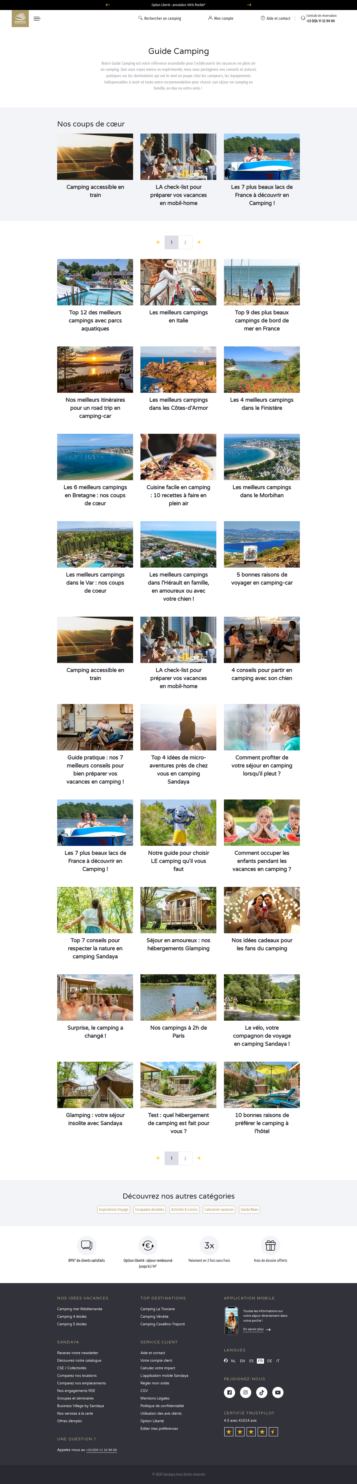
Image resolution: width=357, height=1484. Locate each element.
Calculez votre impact (157, 1368)
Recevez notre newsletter (77, 1353)
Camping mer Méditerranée (79, 1309)
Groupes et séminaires (75, 1398)
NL (233, 1361)
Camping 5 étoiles (72, 1324)
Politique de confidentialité (162, 1406)
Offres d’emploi (69, 1421)
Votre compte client (156, 1361)
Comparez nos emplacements (81, 1383)
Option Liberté (152, 1421)
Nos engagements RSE (76, 1391)
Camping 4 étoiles (72, 1317)
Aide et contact (152, 1353)
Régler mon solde (154, 1383)
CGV (144, 1391)
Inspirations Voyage (113, 1209)
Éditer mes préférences (159, 1429)
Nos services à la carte (75, 1413)
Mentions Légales (154, 1398)
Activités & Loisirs (184, 1209)
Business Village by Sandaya (80, 1406)
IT (278, 1361)
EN (242, 1361)
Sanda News (249, 1209)
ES (251, 1361)
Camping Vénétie (154, 1317)
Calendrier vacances (219, 1209)
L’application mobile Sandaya (164, 1376)
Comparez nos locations (77, 1376)
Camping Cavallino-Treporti (162, 1324)
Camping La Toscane (157, 1309)
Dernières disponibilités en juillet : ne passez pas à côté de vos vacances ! (179, 5)
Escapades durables (149, 1209)
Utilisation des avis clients (161, 1413)
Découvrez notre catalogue (79, 1361)
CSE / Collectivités (71, 1368)
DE (269, 1361)
